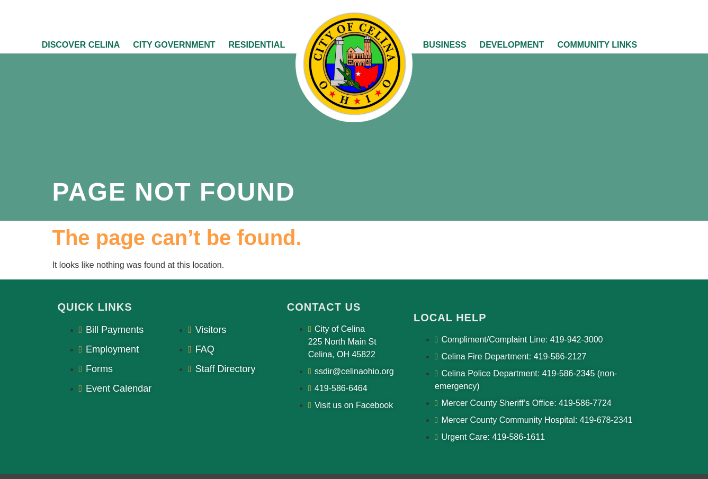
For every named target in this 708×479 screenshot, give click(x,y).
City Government (174, 44)
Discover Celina (81, 44)
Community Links (597, 44)
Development (512, 44)
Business (445, 44)
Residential (256, 44)
